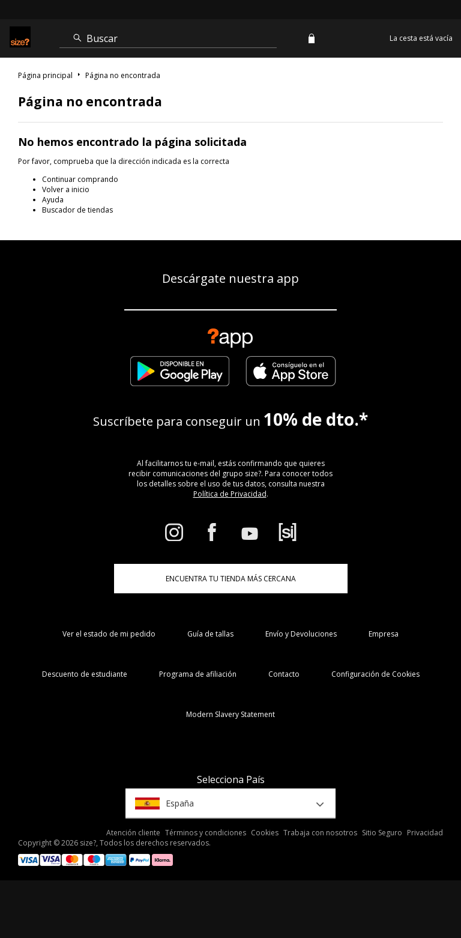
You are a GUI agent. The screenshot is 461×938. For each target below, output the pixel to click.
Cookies (265, 833)
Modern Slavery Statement (230, 714)
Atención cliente (133, 833)
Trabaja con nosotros (320, 833)
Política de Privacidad (230, 494)
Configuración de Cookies (375, 674)
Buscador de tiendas (77, 210)
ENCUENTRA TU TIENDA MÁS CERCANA (231, 578)
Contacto (284, 674)
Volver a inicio (65, 189)
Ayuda (53, 200)
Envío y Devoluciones (301, 634)
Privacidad (425, 833)
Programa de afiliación (198, 674)
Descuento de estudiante (84, 674)
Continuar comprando (80, 179)
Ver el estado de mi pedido (108, 634)
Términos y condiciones (205, 833)
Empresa (384, 634)
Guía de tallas (210, 634)
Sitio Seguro (382, 833)
